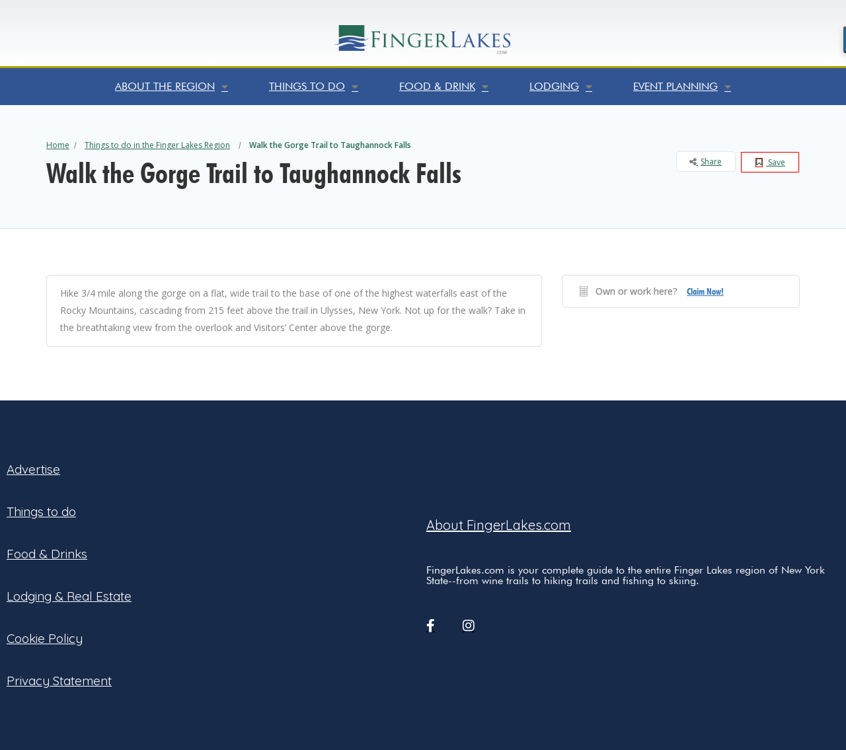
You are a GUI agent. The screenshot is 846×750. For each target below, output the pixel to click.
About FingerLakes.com (498, 525)
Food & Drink (443, 86)
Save (770, 162)
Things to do (313, 86)
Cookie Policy (45, 638)
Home (57, 145)
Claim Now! (705, 291)
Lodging (560, 86)
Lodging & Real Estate (69, 596)
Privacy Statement (59, 681)
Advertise (33, 469)
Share (705, 161)
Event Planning (682, 86)
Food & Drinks (47, 554)
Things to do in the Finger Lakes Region (157, 145)
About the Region (171, 86)
